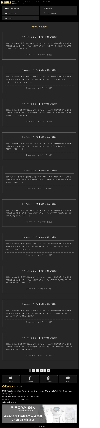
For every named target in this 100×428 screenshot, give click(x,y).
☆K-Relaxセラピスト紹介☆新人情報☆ (39, 37)
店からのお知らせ (12, 8)
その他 (8, 18)
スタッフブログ (11, 13)
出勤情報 (48, 8)
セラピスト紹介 (50, 13)
